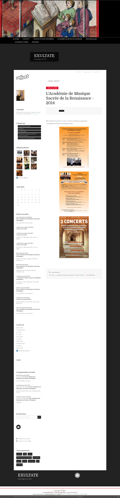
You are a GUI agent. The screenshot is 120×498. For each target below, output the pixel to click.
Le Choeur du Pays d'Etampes (27, 138)
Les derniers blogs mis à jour (48, 492)
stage (24, 454)
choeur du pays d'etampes (24, 457)
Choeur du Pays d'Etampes (43, 39)
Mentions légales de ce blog (50, 494)
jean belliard (36, 457)
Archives (35, 42)
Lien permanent (54, 272)
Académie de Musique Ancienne (69, 39)
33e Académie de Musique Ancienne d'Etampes (28, 399)
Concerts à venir (21, 42)
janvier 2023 (19, 348)
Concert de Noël (21, 229)
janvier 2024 (19, 341)
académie (19, 464)
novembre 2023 (20, 343)
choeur (30, 454)
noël (38, 461)
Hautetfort (63, 490)
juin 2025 (18, 332)
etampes (19, 454)
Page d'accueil (87, 72)
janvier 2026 (19, 328)
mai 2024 (18, 339)
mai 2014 (78, 72)
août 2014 (97, 72)
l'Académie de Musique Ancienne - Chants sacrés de (28, 134)
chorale (25, 461)
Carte (18, 360)
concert (19, 461)
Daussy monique (21, 398)
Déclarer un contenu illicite (38, 494)
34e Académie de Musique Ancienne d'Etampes (26, 377)
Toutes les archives (24, 351)
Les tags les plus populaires (72, 492)
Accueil (16, 39)
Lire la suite (35, 114)
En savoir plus (80, 496)
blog (86, 494)
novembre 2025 (20, 330)
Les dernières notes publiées (60, 492)
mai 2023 (18, 345)
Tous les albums (23, 178)
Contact (26, 39)
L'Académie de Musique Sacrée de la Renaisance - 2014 (70, 98)
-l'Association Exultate (24, 126)
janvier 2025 (19, 337)
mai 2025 (18, 334)
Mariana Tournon (21, 387)
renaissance (31, 461)
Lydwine (19, 377)
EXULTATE (44, 56)
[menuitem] (17, 39)
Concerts (21, 129)
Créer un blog (57, 490)
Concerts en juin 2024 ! (23, 299)
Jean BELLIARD (91, 39)
